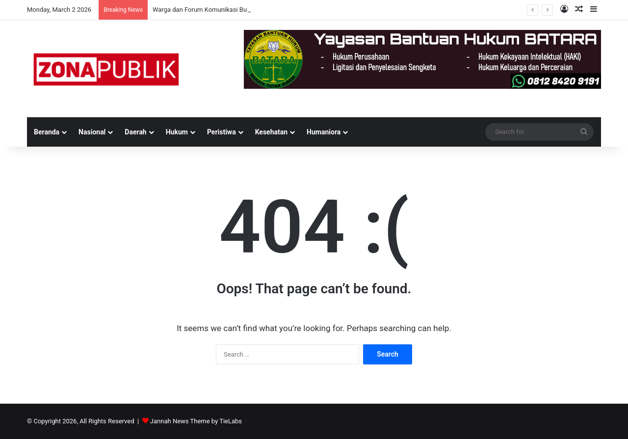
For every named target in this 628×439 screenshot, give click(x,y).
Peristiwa (221, 132)
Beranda (46, 132)
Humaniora (323, 132)
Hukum (177, 132)
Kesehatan (271, 132)
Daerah (135, 132)
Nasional (91, 132)
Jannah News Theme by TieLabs (196, 421)
